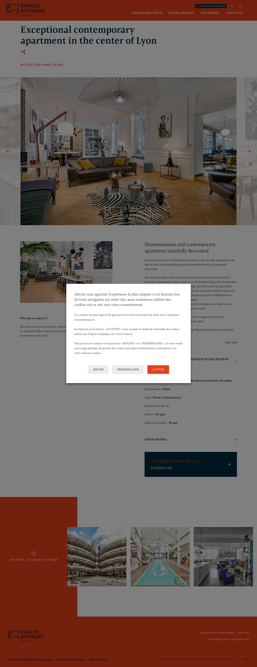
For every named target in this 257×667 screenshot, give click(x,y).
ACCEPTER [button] (158, 369)
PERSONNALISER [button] (128, 369)
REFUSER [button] (98, 369)
